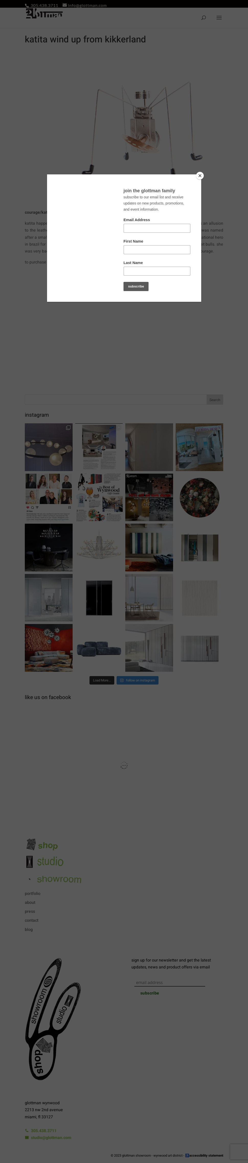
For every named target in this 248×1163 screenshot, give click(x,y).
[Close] (200, 175)
